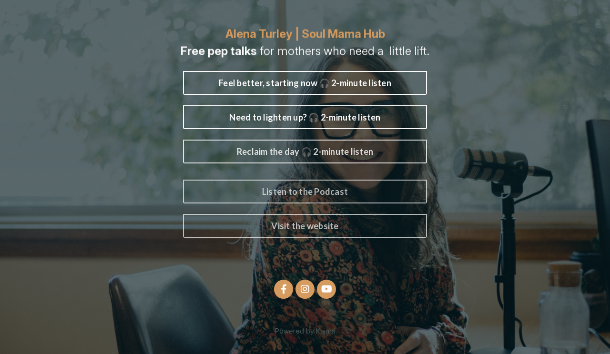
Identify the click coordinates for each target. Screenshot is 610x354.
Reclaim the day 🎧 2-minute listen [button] (305, 151)
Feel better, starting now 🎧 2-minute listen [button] (305, 83)
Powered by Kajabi (305, 331)
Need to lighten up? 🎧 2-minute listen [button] (304, 117)
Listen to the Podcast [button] (305, 191)
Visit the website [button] (304, 226)
